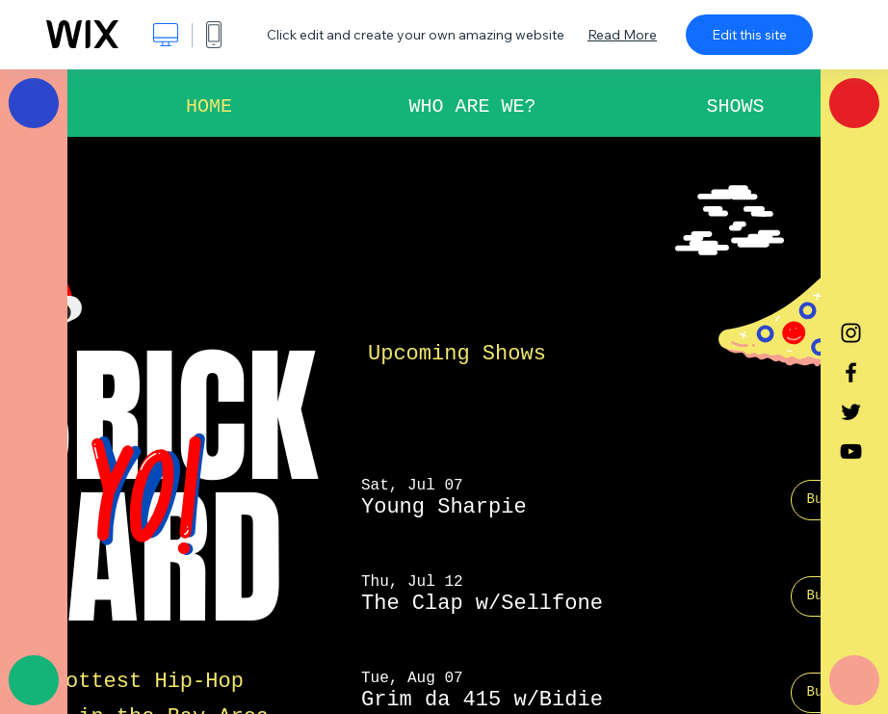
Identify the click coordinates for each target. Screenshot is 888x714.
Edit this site (749, 34)
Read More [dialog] (622, 34)
